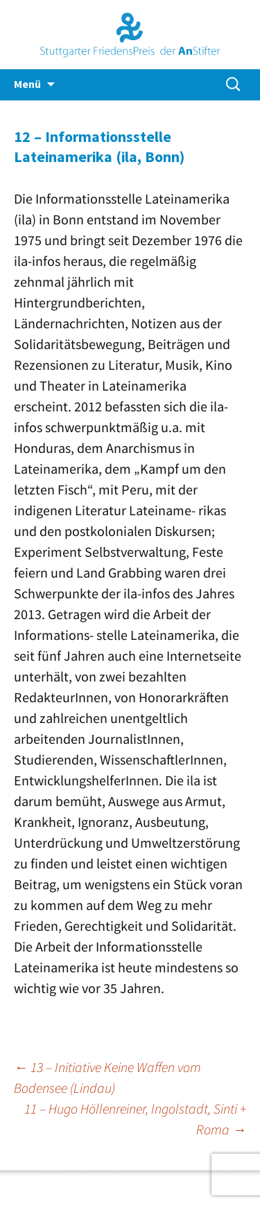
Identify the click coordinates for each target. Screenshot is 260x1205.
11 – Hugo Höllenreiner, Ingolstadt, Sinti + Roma (135, 1119)
